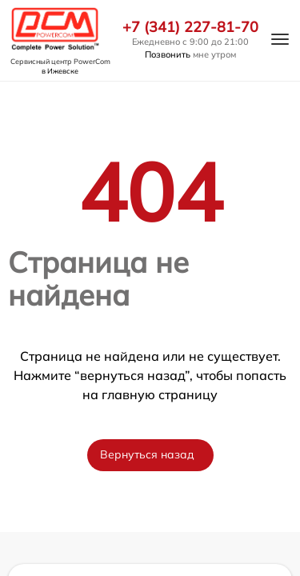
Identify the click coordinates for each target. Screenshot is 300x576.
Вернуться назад (147, 454)
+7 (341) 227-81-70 (190, 27)
